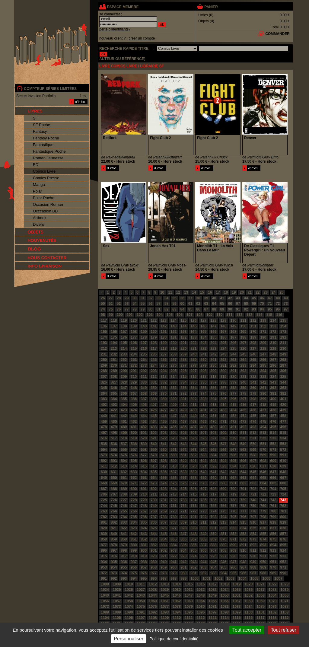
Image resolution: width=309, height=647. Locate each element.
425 (144, 410)
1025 (117, 590)
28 (119, 298)
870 (223, 539)
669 (114, 483)
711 (154, 494)
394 (213, 399)
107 (189, 315)
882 (154, 545)
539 (144, 444)
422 (114, 410)
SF (35, 118)
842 (134, 534)
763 (104, 511)
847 (183, 534)
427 (164, 410)
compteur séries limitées (50, 89)
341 (253, 382)
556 (124, 450)
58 (166, 303)
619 (183, 466)
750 (164, 506)
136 (104, 326)
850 (213, 534)
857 (283, 534)
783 (114, 517)
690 (134, 489)
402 (104, 405)
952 (283, 562)
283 (243, 365)
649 (104, 478)
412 (203, 405)
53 (127, 303)
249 (283, 354)
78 (134, 309)
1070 (273, 601)
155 (104, 332)
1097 (213, 612)
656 (173, 478)
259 (193, 360)
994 (134, 578)
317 (203, 376)
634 (144, 472)
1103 (285, 612)
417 (253, 405)
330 (144, 382)
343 (273, 382)
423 (124, 410)
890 (233, 545)
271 (124, 365)
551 (263, 444)
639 (193, 472)
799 (273, 517)
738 (233, 500)
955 (124, 567)
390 (173, 399)
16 (210, 292)
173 (283, 332)
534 (283, 438)
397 (243, 399)
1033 (213, 590)
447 (173, 416)
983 (213, 573)
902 (164, 550)
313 (164, 376)
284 (253, 365)
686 (283, 483)
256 (164, 360)
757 (233, 506)
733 (183, 500)
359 (243, 388)
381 (273, 393)
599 (173, 461)
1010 (129, 584)
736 (213, 500)
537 (124, 444)
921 (164, 556)
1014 (177, 584)
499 (124, 433)
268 (283, 360)
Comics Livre (44, 171)
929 (243, 556)
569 (253, 450)
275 (164, 365)
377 (233, 393)
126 (193, 320)
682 (243, 483)
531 (253, 438)
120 (134, 320)
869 (213, 539)
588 (253, 455)
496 (283, 427)
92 (246, 309)
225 (233, 348)
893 (263, 545)
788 (164, 517)
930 (253, 556)
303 (253, 371)
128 (213, 320)
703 (263, 489)
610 (283, 461)
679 (213, 483)
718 (223, 494)
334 (183, 382)
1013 (165, 584)
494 (263, 427)
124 (173, 320)
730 (154, 500)
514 (273, 433)
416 (243, 405)
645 (253, 472)
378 (243, 393)
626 (253, 466)
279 (203, 365)
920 (154, 556)
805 (144, 522)
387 (144, 399)
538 (134, 444)
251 (114, 360)
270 (114, 365)
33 (159, 298)
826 (164, 528)
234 (134, 354)
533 (273, 438)
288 (104, 371)
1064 (201, 601)
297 (193, 371)
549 (243, 444)
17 (218, 292)
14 (194, 292)
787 (154, 517)
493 (253, 427)
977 (154, 573)
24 (274, 292)
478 (104, 427)
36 (182, 298)
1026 (129, 590)
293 (154, 371)
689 (124, 489)
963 (203, 567)
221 (193, 348)
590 (273, 455)
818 (273, 522)
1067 (237, 601)
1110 (177, 618)
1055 (285, 595)
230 (283, 348)
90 (230, 309)
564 (203, 450)
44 (246, 298)
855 (263, 534)
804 (134, 522)
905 (193, 550)
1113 (213, 618)
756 (223, 506)
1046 (177, 595)
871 (233, 539)
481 (134, 427)
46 (262, 298)
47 (270, 298)
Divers (38, 224)
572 (283, 450)
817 (263, 522)
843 (144, 534)
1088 (105, 612)
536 (114, 444)
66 (230, 303)
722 (263, 494)
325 (283, 376)
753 (193, 506)
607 (253, 461)
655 (164, 478)
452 (223, 416)
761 (273, 506)
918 (134, 556)
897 (114, 550)
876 (283, 539)
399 (263, 399)
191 (273, 337)
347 (124, 388)
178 (144, 337)
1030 (177, 590)
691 (144, 489)
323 (263, 376)
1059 (141, 601)
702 (253, 489)
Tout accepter (246, 630)
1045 (165, 595)
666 (273, 478)
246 (253, 354)
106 (180, 315)
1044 (153, 595)
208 (253, 343)
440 (104, 416)
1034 (225, 590)
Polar (37, 191)
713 (173, 494)
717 (213, 494)
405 (134, 405)
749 (154, 506)
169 (243, 332)
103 (150, 315)
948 (243, 562)
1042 (129, 595)
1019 (237, 584)
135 (283, 320)
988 (263, 573)
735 (203, 500)
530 (243, 438)
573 (104, 455)
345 (104, 388)
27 (111, 298)
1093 (165, 612)
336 (203, 382)
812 (213, 522)
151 (253, 326)
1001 (206, 578)
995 (144, 578)
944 (203, 562)
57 (159, 303)
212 (104, 348)
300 (223, 371)
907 (213, 550)
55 (143, 303)
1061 (165, 601)
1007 (278, 578)
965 (223, 567)
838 (283, 528)
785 (134, 517)
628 (273, 466)
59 (174, 303)
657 (183, 478)
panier (211, 7)
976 (144, 573)
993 (124, 578)
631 (114, 472)
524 (183, 438)
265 (253, 360)
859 (114, 539)
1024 (105, 590)
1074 (129, 606)
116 (279, 315)
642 (223, 472)
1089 (117, 612)
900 (144, 550)
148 (223, 326)
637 (173, 472)
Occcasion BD (45, 211)
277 (183, 365)
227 (253, 348)
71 (270, 303)
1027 (141, 590)
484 (164, 427)
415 (233, 405)
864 (164, 539)
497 (104, 433)
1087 (285, 606)
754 (203, 506)
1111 (189, 618)
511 (243, 433)
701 (243, 489)
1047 (189, 595)
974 (124, 573)
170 (253, 332)
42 (230, 298)
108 (199, 315)
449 (193, 416)
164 (193, 332)
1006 (267, 578)
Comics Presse (46, 178)
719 (233, 494)
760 (263, 506)
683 (253, 483)
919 (144, 556)
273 (144, 365)
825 (154, 528)
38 (198, 298)
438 (273, 410)
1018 (225, 584)
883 (164, 545)
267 (273, 360)
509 (223, 433)
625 (243, 466)
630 (104, 472)
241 (203, 354)
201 (183, 343)
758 (243, 506)
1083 (237, 606)
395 (223, 399)
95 (270, 309)
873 (253, 539)
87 (206, 309)
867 (193, 539)
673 (154, 483)
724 (283, 494)
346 (114, 388)
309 (124, 376)
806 (154, 522)
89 (222, 309)
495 (273, 427)
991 (104, 578)
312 (154, 376)
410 (183, 405)
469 (203, 421)
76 (119, 309)
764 (114, 511)
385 (124, 399)
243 (223, 354)
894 (273, 545)
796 (243, 517)
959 (164, 567)
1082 (225, 606)
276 (173, 365)
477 (283, 421)
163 (183, 332)
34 (166, 298)
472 (233, 421)
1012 (153, 584)
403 (114, 405)
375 (213, 393)
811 (203, 522)
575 (124, 455)
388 (154, 399)
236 (154, 354)
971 (283, 567)
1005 (254, 578)
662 (233, 478)
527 (213, 438)
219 (173, 348)
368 (144, 393)
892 (253, 545)
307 (104, 376)
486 (183, 427)
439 (283, 410)
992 (114, 578)
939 (154, 562)
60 (182, 303)
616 (154, 466)
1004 (242, 578)
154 (283, 326)
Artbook (39, 217)
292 (144, 371)
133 (263, 320)
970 (273, 567)
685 (273, 483)
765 (124, 511)
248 (273, 354)
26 (103, 298)
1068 (248, 601)
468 (193, 421)
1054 (273, 595)
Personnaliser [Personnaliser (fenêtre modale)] (128, 638)
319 (223, 376)
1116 (248, 618)
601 (193, 461)
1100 (248, 612)
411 (193, 405)
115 (269, 315)
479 (114, 427)
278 (193, 365)
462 (134, 421)
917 (124, 556)
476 (273, 421)
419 (273, 405)
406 (144, 405)
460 (114, 421)
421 (104, 410)
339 (233, 382)
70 (262, 303)
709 (134, 494)
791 (193, 517)
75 (111, 309)
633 (134, 472)
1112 (201, 618)
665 (263, 478)
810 (193, 522)
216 (144, 348)
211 (283, 343)
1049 (213, 595)
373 (193, 393)
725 (104, 500)
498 (114, 433)
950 (263, 562)
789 (173, 517)
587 (243, 455)
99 (111, 315)
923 (183, 556)
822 (124, 528)
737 (223, 500)
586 (233, 455)
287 (283, 365)
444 (144, 416)
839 (104, 534)
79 (143, 309)
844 (154, 534)
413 (213, 405)
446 (164, 416)
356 (213, 388)
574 (114, 455)
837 (273, 528)
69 (254, 303)
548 (233, 444)
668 (104, 483)
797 (253, 517)
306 (283, 371)
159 (144, 332)
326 (104, 382)
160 (154, 332)
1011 (141, 584)
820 (104, 528)
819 (283, 522)
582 (193, 455)
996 (154, 578)
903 (173, 550)
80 (150, 309)
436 (253, 410)
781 (283, 511)
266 (263, 360)
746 (124, 506)
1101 (260, 612)
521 (154, 438)
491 (233, 427)
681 (233, 483)
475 (263, 421)
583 (203, 455)
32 (150, 298)
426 (154, 410)
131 (243, 320)
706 (104, 494)
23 (266, 292)
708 (124, 494)
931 (263, 556)
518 (124, 438)
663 (243, 478)
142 (164, 326)
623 (223, 466)
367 (134, 393)
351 (164, 388)
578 (154, 455)
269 (104, 365)
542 (173, 444)
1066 (225, 601)
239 (183, 354)
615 (144, 466)
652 (134, 478)
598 (164, 461)
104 (160, 315)
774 (213, 511)
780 (273, 511)
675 (173, 483)
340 (243, 382)
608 (263, 461)
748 (144, 506)
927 (223, 556)
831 (213, 528)
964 (213, 567)
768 (154, 511)
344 (283, 382)
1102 (273, 612)
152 (263, 326)
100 (120, 315)
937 (134, 562)
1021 (260, 584)
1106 (129, 618)
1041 (117, 595)
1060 (153, 601)
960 (173, 567)
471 (223, 421)
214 (124, 348)
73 (286, 303)
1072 (105, 606)
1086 (273, 606)
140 (144, 326)
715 (193, 494)
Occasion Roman (48, 204)
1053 (260, 595)
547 (223, 444)
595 (134, 461)
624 (233, 466)
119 (124, 320)
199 (164, 343)
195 (124, 343)
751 (173, 506)
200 (173, 343)
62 (198, 303)
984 (223, 573)
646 (263, 472)
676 (183, 483)
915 (104, 556)
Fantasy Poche (46, 138)
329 (134, 382)
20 (242, 292)
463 (144, 421)
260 (203, 360)
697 (203, 489)
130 (233, 320)
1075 (141, 606)
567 (233, 450)
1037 (260, 590)
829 (193, 528)
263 (233, 360)
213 (114, 348)
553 (283, 444)
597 (154, 461)
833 (233, 528)
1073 (117, 606)
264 (243, 360)
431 (203, 410)
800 (283, 517)
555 (114, 450)
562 (183, 450)
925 (203, 556)
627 (263, 466)
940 (164, 562)
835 (253, 528)
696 (193, 489)
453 (233, 416)
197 (144, 343)
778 (253, 511)
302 (243, 371)
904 (183, 550)
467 (183, 421)
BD (35, 164)
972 (104, 573)
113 (249, 315)
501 (144, 433)
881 (144, 545)
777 (243, 511)
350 (154, 388)
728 (134, 500)
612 (114, 466)
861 (134, 539)
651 (124, 478)
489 (213, 427)
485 (173, 427)
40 (214, 298)
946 (223, 562)
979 (173, 573)
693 (164, 489)
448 (183, 416)
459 (104, 421)
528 (223, 438)
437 (263, 410)
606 (243, 461)
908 (223, 550)
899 (134, 550)
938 (144, 562)
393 (203, 399)
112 (239, 315)
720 (243, 494)
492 (243, 427)
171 (263, 332)
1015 (189, 584)
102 (140, 315)
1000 (194, 578)
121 (144, 320)
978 (164, 573)
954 (114, 567)
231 (104, 354)
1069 (260, 601)
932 (273, 556)
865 (173, 539)
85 (190, 309)
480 (124, 427)
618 (173, 466)
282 (233, 365)
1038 (273, 590)
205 (223, 343)
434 (233, 410)
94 (262, 309)
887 (203, 545)
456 (263, 416)
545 (203, 444)
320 (233, 376)
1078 (177, 606)
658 (193, 478)
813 (223, 522)
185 (213, 337)
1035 (237, 590)
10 (162, 292)
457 (273, 416)
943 (193, 562)
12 (178, 292)
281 (223, 365)
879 (124, 545)
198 (154, 343)
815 (243, 522)
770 (173, 511)
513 (263, 433)
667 (283, 478)
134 (273, 320)
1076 (153, 606)
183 (193, 337)
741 (263, 500)
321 (243, 376)
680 (223, 483)
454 (243, 416)
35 (174, 298)
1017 (213, 584)
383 (104, 399)
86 (198, 309)
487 (193, 427)
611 (104, 466)
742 (273, 500)
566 (223, 450)
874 (263, 539)
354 (193, 388)
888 (213, 545)
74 (103, 309)
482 (144, 427)
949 (253, 562)
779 (263, 511)
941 (173, 562)
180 (164, 337)
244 (233, 354)
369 (154, 393)
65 (222, 303)
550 (253, 444)
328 (124, 382)
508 (213, 433)
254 (144, 360)
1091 (141, 612)
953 (104, 567)
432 (213, 410)
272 (134, 365)
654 (154, 478)
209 (263, 343)
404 (124, 405)
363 (283, 388)
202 (193, 343)
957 (144, 567)
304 (263, 371)
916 (114, 556)
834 (243, 528)
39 (206, 298)
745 (114, 506)
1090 (129, 612)
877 (104, 545)
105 (170, 315)
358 (233, 388)
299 (213, 371)
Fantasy (40, 131)
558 (144, 450)
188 (243, 337)
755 (213, 506)
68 (246, 303)
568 (243, 450)
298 (203, 371)
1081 (213, 606)
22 (258, 292)
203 (203, 343)
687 (104, 489)
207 (243, 343)
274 (154, 365)
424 (134, 410)
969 (263, 567)
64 (214, 303)
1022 (273, 584)
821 (114, 528)
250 (104, 360)
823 (134, 528)
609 (273, 461)
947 (233, 562)
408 (164, 405)
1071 (285, 601)
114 (259, 315)
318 (213, 376)
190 (263, 337)
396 (233, 399)
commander (277, 34)
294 (164, 371)
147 (213, 326)
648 (283, 472)
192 (283, 337)
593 (114, 461)
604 (223, 461)
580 (173, 455)
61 (190, 303)
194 (114, 343)
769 (164, 511)
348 (134, 388)
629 (283, 466)
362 (273, 388)
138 (124, 326)
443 (134, 416)
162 (173, 332)
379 (253, 393)
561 (173, 450)
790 (183, 517)
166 (213, 332)
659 (203, 478)
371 (173, 393)
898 (124, 550)
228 (263, 348)
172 (273, 332)
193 (104, 343)
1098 (225, 612)
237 (164, 354)
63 (206, 303)
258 (183, 360)
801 (104, 522)
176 (124, 337)
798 (263, 517)
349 (144, 388)
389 (164, 399)
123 (164, 320)
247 (263, 354)
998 (173, 578)
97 (286, 309)
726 (114, 500)
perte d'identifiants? (115, 29)
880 (134, 545)
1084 (248, 606)
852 (233, 534)
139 (134, 326)
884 (173, 545)
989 (273, 573)
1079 (189, 606)
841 (124, 534)
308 (114, 376)
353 (183, 388)
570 (263, 450)
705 (283, 489)
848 (193, 534)
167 (223, 332)
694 (173, 489)
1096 (201, 612)
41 (222, 298)
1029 (165, 590)
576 (134, 455)
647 (273, 472)
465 (164, 421)
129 (223, 320)
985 (233, 573)
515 (283, 433)
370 (164, 393)
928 (233, 556)
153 (273, 326)
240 (193, 354)
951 (273, 562)
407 (154, 405)
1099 (237, 612)
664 (253, 478)
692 (154, 489)
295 (173, 371)
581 (183, 455)
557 (134, 450)
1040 (105, 595)
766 (134, 511)
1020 (248, 584)
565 (213, 450)
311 (144, 376)
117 (104, 320)
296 (183, 371)
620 (193, 466)
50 (103, 303)
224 (223, 348)
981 (193, 573)
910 (243, 550)
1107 (141, 618)
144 (183, 326)
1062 (177, 601)
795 (233, 517)
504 (173, 433)
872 (243, 539)
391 (183, 399)
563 (193, 450)
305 (273, 371)
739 (243, 500)
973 (114, 573)
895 (283, 545)
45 (254, 298)
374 (203, 393)
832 (223, 528)
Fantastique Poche (49, 151)
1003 (230, 578)
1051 (237, 595)
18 (226, 292)
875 (273, 539)
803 (124, 522)
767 (144, 511)
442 (124, 416)
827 (173, 528)
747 (134, 506)
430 (193, 410)
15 (202, 292)
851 (223, 534)
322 (253, 376)
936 (124, 562)
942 (183, 562)
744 (104, 506)
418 (263, 405)
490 (223, 427)
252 (124, 360)
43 (238, 298)
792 (203, 517)
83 (174, 309)
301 (233, 371)
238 (173, 354)
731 (164, 500)
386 (134, 399)
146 (203, 326)
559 (154, 450)
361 (263, 388)
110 (219, 315)
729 (144, 500)
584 (213, 455)
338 (223, 382)
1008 (105, 584)
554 (104, 450)
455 (253, 416)
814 (233, 522)
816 (253, 522)
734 (193, 500)
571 (273, 450)
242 (213, 354)
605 (233, 461)
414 (223, 405)
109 (209, 315)
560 (164, 450)
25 (281, 292)
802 (114, 522)
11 (170, 292)
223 (213, 348)
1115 (237, 618)
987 (253, 573)
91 (238, 309)
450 (203, 416)
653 (144, 478)
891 (243, 545)
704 (273, 489)
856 (273, 534)
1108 (153, 618)
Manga (39, 184)
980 (183, 573)
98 (103, 315)
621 (203, 466)
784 (124, 517)
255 (154, 360)
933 (283, 556)
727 (124, 500)
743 (283, 500)
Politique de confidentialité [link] (174, 638)
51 (111, 303)
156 (114, 332)
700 (233, 489)
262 (223, 360)
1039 (285, 590)
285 (263, 365)
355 (203, 388)
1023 (285, 584)
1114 (225, 618)
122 (154, 320)
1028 (153, 590)
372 (183, 393)
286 (273, 365)
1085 (260, 606)
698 (213, 489)
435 (243, 410)
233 (124, 354)
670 (124, 483)
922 (173, 556)
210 (273, 343)
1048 (201, 595)
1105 (117, 618)
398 (253, 399)
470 (213, 421)
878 (114, 545)
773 (203, 511)
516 (104, 438)
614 (134, 466)
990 (283, 573)
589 (263, 455)
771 (183, 511)
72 (278, 303)
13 (186, 292)
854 (253, 534)
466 (173, 421)
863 (154, 539)
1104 (105, 618)
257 (173, 360)
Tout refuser (283, 630)
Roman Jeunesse (48, 158)
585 (223, 455)
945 (213, 562)
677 (193, 483)
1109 (165, 618)
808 (173, 522)
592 (104, 461)
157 (124, 332)
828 (183, 528)
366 (124, 393)
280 (213, 365)
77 (127, 309)
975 (134, 573)
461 (124, 421)
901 (154, 550)
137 (114, 326)
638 (183, 472)
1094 (177, 612)
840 (114, 534)
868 (203, 539)
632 (124, 472)
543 (183, 444)
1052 (248, 595)
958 (154, 567)
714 (183, 494)
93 (254, 309)
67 (238, 303)
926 (213, 556)
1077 (165, 606)
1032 (201, 590)
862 (144, 539)
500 (134, 433)
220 (183, 348)
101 (130, 315)
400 (273, 399)
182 (183, 337)
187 (233, 337)
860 (124, 539)
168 (233, 332)
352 (173, 388)
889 (223, 545)
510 (233, 433)
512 (253, 433)
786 (144, 517)
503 (164, 433)
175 (114, 337)
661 (223, 478)
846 (173, 534)
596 (144, 461)
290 (124, 371)
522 (164, 438)
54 (134, 303)
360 (253, 388)
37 (190, 298)
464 (154, 421)
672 (144, 483)
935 (114, 562)
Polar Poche (43, 198)
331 (154, 382)
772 (193, 511)
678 (203, 483)
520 (144, 438)
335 (193, 382)
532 (263, 438)
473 (243, 421)
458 (283, 416)
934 (104, 562)
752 (183, 506)
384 (114, 399)
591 (283, 455)
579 (164, 455)
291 (134, 371)
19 (234, 292)
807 (164, 522)
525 (193, 438)
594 (124, 461)
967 (243, 567)
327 (114, 382)
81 (159, 309)
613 (124, 466)
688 (114, 489)
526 (203, 438)
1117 (260, 618)
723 (273, 494)
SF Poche (41, 125)
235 (144, 354)
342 (263, 382)
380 (263, 393)
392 (193, 399)
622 (213, 466)
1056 (105, 601)
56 (150, 303)
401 (283, 399)
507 (203, 433)
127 (203, 320)
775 (223, 511)
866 (183, 539)
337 (213, 382)
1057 (117, 601)
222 (203, 348)
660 (213, 478)
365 (114, 393)
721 (253, 494)
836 (263, 528)
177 (134, 337)
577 (144, 455)
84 (182, 309)
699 (223, 489)
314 (173, 376)
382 (283, 393)
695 (183, 489)
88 (214, 309)
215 (134, 348)
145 (193, 326)
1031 (189, 590)
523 (173, 438)
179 (154, 337)
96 (278, 309)
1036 (248, 590)
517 (114, 438)
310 (134, 376)
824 (144, 528)
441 (114, 416)
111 (229, 315)
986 (243, 573)
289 (114, 371)
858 (104, 539)
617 (164, 466)
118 (114, 320)
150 (243, 326)
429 (183, 410)
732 (173, 500)
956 (134, 567)
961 (183, 567)
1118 (273, 618)
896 (104, 550)
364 (104, 393)
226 (243, 348)
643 (233, 472)
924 (193, 556)
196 (134, 343)
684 (263, 483)
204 (213, 343)
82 (166, 309)
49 (286, 298)
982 (203, 573)
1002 (219, 578)
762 (283, 506)
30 (134, 298)
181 (173, 337)
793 (213, 517)
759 (253, 506)
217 (154, 348)
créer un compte (142, 38)
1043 (141, 595)
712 (164, 494)
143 (173, 326)
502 (154, 433)
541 (164, 444)
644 (243, 472)
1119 (285, 618)
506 (193, 433)
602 (203, 461)
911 (253, 550)
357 (223, 388)
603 (213, 461)
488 (203, 427)
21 (250, 292)
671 (134, 483)
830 (203, 528)
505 (183, 433)
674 (164, 483)
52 (119, 303)
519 (134, 438)
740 (253, 500)
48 (278, 298)
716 (203, 494)
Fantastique (43, 144)
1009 (117, 584)
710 (144, 494)
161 (164, 332)
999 (183, 578)
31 (143, 298)
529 (233, 438)
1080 (201, 606)
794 (223, 517)
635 (154, 472)
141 (154, 326)
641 (213, 472)
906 (203, 550)
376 (223, 393)
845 (164, 534)
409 (173, 405)
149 (233, 326)
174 (104, 337)
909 (233, 550)
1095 (189, 612)
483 (154, 427)
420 (283, 405)
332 (164, 382)
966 (233, 567)
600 (183, 461)
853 (243, 534)
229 (273, 348)
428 (173, 410)
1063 (189, 601)
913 (273, 550)
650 (114, 478)
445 (154, 416)
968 (253, 567)
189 (253, 337)
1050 (225, 595)
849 (203, 534)
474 (253, 421)
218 (164, 348)
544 (193, 444)
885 (183, 545)
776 (233, 511)
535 (104, 444)
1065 (213, 601)
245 (243, 354)
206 (233, 343)
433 (223, 410)
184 (203, 337)
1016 (201, 584)
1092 (153, 612)
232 (114, 354)
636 (164, 472)
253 (134, 360)
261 (213, 360)
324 (273, 376)
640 (203, 472)
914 (283, 550)
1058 (129, 601)
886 (193, 545)
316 (193, 376)
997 (164, 578)
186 (223, 337)
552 (273, 444)
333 (173, 382)
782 (104, 517)
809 (183, 522)
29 (127, 298)
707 (114, 494)
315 (183, 376)
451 (213, 416)
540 (154, 444)
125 (183, 320)
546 (213, 444)
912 (263, 550)
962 (193, 567)
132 (253, 320)
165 (203, 332)
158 (134, 332)
